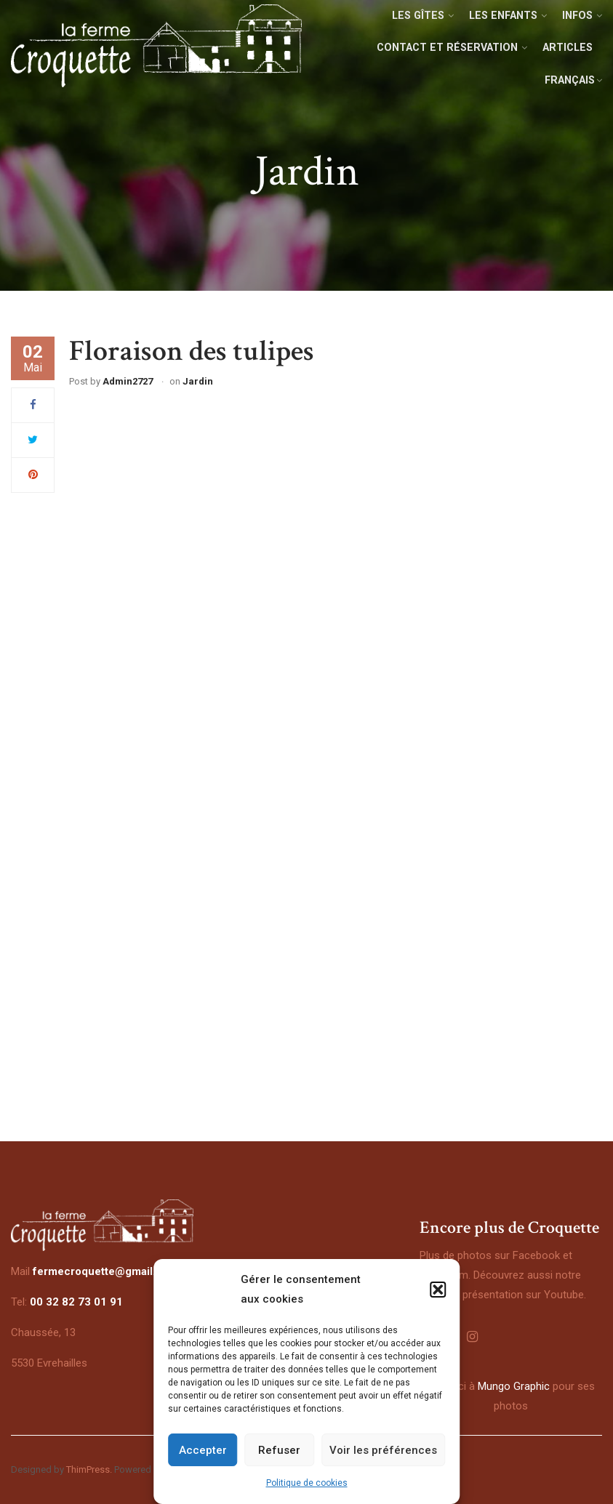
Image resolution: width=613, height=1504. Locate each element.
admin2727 (128, 381)
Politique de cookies (307, 1483)
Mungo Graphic (514, 1386)
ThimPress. (89, 1469)
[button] (437, 1289)
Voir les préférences (383, 1450)
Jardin (198, 381)
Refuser (279, 1450)
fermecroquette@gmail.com (105, 1271)
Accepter (203, 1450)
